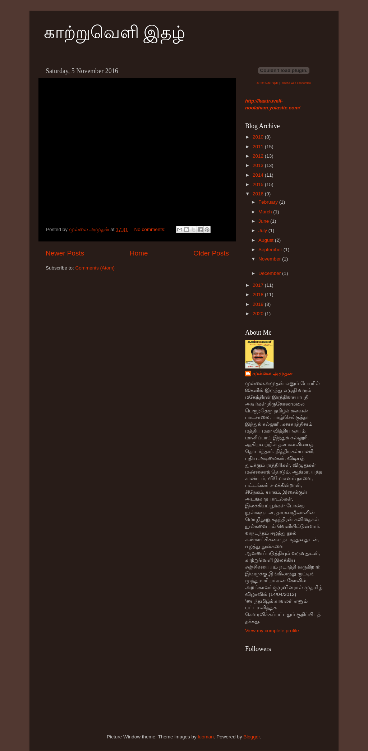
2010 (259, 137)
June (264, 221)
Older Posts (211, 253)
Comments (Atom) (95, 268)
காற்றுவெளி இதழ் (114, 32)
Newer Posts (65, 253)
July (263, 230)
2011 (259, 146)
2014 (259, 175)
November (270, 259)
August (266, 240)
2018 (259, 294)
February (268, 202)
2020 (259, 313)
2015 (259, 184)
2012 (259, 156)
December (270, 273)
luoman (205, 736)
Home (139, 253)
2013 (259, 165)
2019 (259, 304)
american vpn (267, 83)
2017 (259, 285)
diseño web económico (296, 83)
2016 (259, 193)
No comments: (150, 229)
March (265, 211)
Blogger (251, 736)
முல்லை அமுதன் (272, 373)
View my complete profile (272, 630)
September (271, 249)
